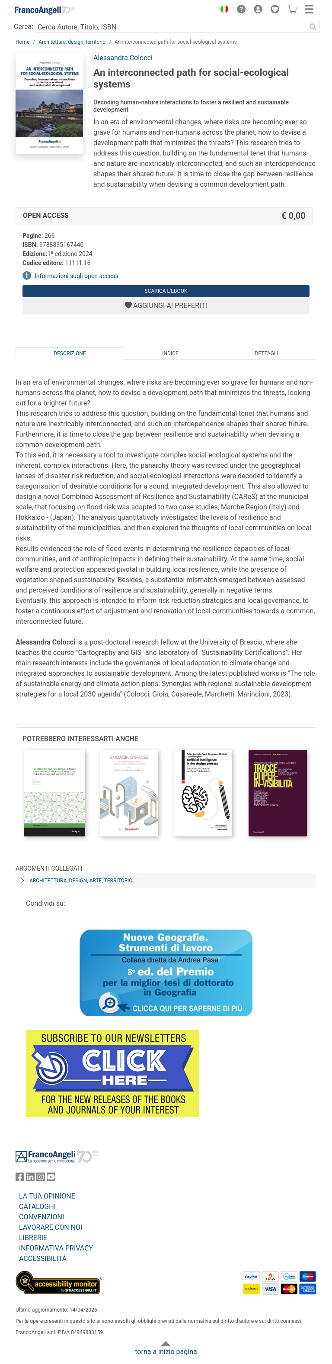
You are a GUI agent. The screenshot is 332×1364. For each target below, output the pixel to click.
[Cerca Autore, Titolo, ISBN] (170, 27)
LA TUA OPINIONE (47, 1196)
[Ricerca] (313, 27)
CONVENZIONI (41, 1217)
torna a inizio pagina (166, 1352)
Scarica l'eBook (166, 291)
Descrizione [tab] (70, 353)
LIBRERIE (33, 1238)
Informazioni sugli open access (76, 275)
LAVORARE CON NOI (50, 1227)
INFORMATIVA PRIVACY (56, 1248)
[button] (222, 10)
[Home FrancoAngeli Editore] (45, 10)
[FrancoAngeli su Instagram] (40, 1179)
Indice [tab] (170, 353)
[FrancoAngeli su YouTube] (51, 1179)
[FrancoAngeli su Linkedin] (30, 1179)
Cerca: (23, 27)
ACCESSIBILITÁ (43, 1258)
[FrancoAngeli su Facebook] (20, 1179)
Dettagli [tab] (266, 353)
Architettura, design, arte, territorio (81, 881)
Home (22, 42)
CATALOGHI (37, 1206)
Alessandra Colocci (123, 58)
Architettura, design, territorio (71, 42)
